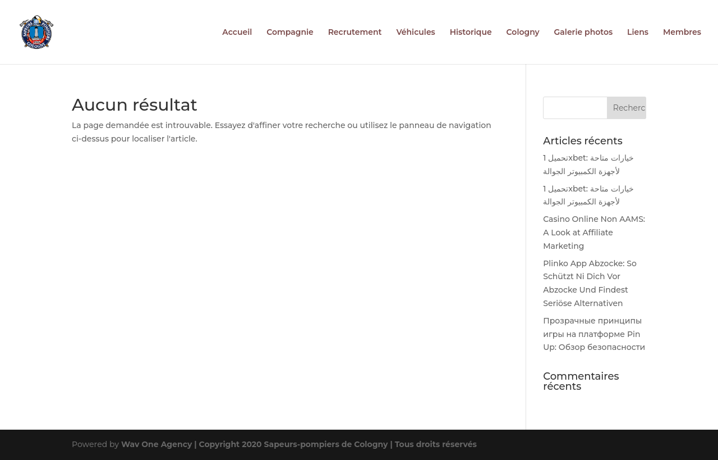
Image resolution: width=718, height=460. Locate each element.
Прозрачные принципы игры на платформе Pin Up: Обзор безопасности (594, 334)
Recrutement (355, 32)
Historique (471, 32)
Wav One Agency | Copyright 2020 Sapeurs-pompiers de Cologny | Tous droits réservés (299, 444)
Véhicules (415, 32)
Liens (637, 32)
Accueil (237, 32)
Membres (682, 32)
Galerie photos (583, 32)
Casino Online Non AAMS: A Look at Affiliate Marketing (594, 232)
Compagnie (290, 32)
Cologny (523, 32)
